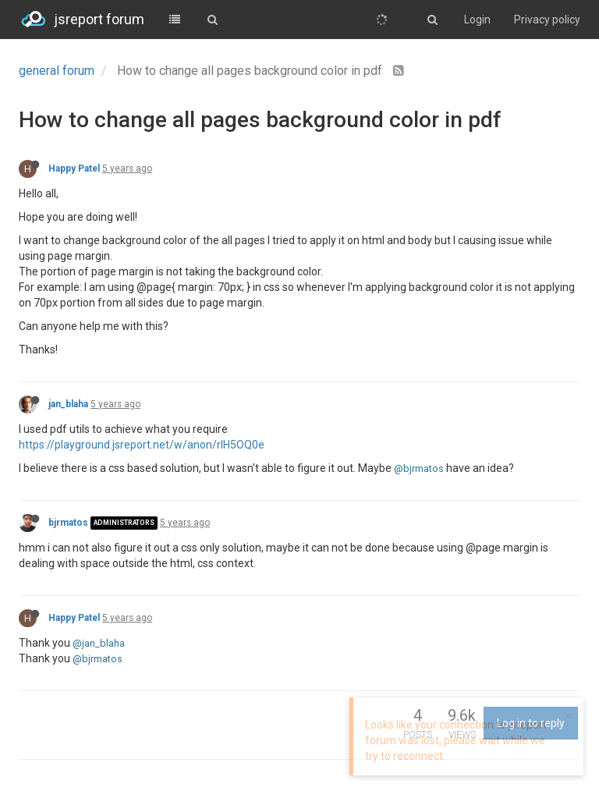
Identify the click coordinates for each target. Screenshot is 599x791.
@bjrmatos (419, 468)
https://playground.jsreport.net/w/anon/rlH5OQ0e (141, 444)
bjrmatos (68, 522)
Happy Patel (74, 168)
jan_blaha (68, 404)
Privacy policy (547, 19)
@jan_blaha (99, 643)
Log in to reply (531, 723)
